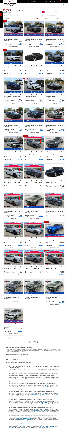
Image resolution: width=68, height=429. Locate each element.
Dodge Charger (47, 386)
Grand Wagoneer (43, 410)
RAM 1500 (42, 402)
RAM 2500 (47, 402)
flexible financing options (28, 418)
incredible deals (19, 418)
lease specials (26, 419)
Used (24, 5)
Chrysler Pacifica (42, 378)
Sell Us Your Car (44, 5)
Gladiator (56, 394)
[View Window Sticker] (6, 37)
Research (60, 5)
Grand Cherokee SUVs (50, 426)
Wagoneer (36, 410)
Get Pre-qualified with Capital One (35, 5)
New (21, 5)
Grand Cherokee (45, 394)
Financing (27, 5)
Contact (56, 5)
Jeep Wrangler (34, 394)
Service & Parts (51, 5)
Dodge (31, 426)
